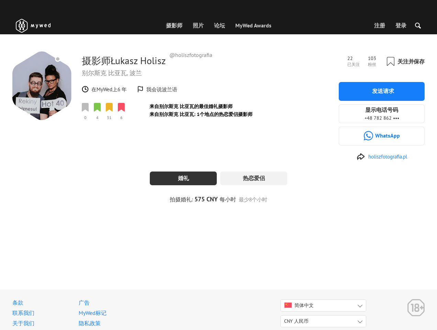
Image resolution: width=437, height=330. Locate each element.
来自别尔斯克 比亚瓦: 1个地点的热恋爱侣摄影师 (201, 114)
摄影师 (174, 25)
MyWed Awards (253, 25)
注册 (379, 25)
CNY (296, 321)
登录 (400, 25)
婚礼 (183, 178)
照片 (198, 25)
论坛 (219, 25)
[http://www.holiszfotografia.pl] (382, 156)
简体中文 (299, 305)
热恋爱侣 (254, 178)
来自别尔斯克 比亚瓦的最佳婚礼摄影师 (191, 106)
